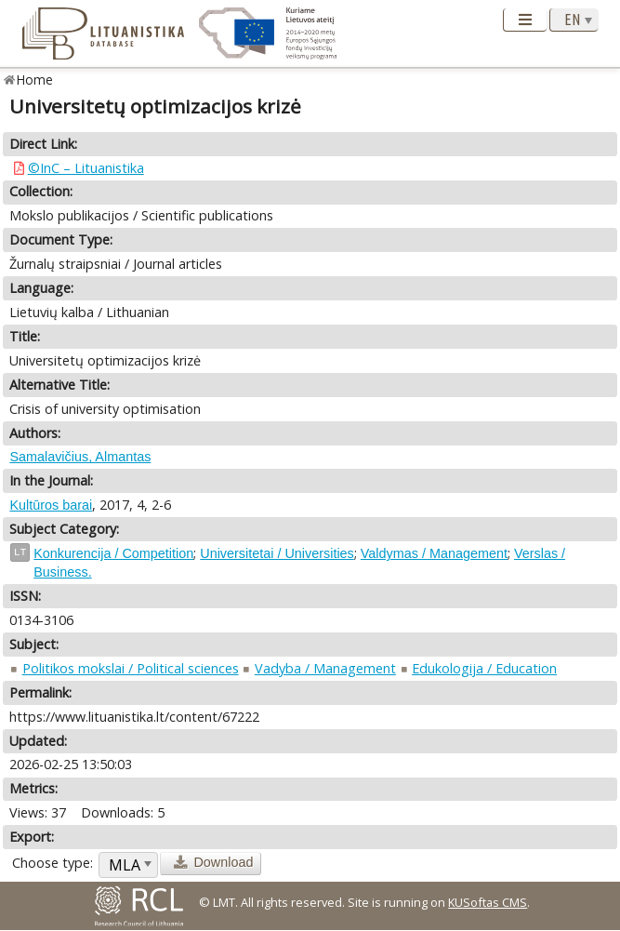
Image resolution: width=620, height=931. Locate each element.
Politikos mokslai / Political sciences (130, 668)
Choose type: (52, 862)
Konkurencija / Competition (113, 553)
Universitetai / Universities (277, 553)
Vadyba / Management (325, 668)
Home (35, 79)
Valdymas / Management (434, 553)
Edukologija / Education (484, 668)
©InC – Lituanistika (86, 168)
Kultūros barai (50, 505)
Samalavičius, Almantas (80, 456)
